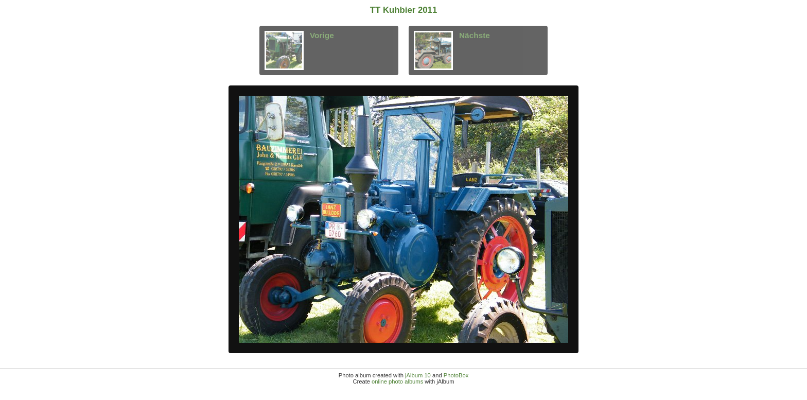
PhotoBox (456, 375)
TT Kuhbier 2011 (403, 10)
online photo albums (397, 381)
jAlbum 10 (418, 375)
